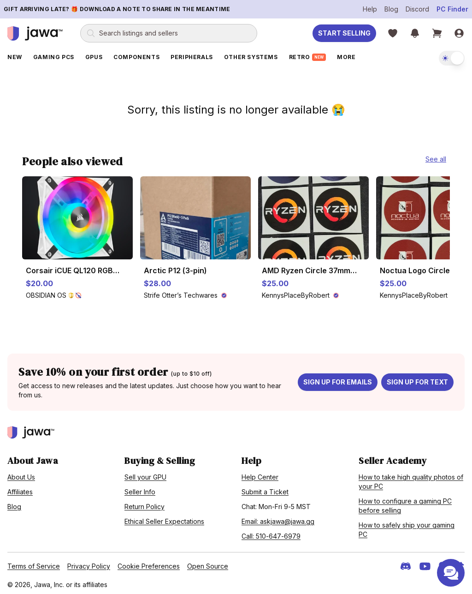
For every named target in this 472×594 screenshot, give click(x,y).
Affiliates (20, 489)
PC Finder (452, 9)
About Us (21, 474)
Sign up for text (417, 379)
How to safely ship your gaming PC (406, 526)
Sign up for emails (337, 379)
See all (435, 156)
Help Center (260, 474)
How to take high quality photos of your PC (411, 478)
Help (370, 9)
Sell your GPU (145, 474)
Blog (391, 9)
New (14, 57)
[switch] (452, 58)
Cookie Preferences (149, 563)
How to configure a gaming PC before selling (405, 502)
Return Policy (144, 504)
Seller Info (139, 489)
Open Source (207, 563)
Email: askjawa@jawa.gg (278, 518)
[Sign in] (459, 33)
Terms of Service (33, 563)
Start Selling (344, 33)
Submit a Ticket (265, 489)
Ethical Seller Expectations (164, 518)
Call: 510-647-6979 (271, 533)
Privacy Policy (88, 563)
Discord (417, 9)
